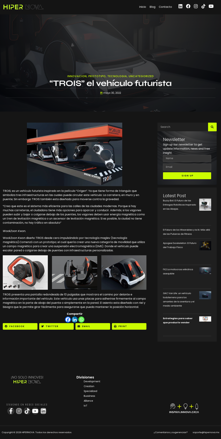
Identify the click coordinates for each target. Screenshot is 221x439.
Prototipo (97, 77)
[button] (20, 326)
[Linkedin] (75, 320)
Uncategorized (141, 77)
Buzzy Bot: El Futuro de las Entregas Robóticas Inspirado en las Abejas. (179, 205)
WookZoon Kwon (14, 238)
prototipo (49, 242)
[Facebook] (68, 320)
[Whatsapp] (81, 320)
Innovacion (77, 77)
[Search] (212, 127)
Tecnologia (117, 77)
